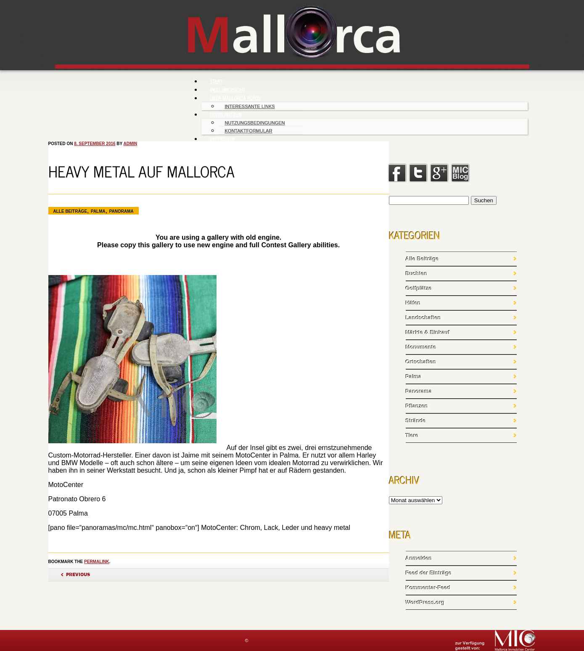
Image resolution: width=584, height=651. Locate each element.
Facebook (397, 172)
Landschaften (423, 318)
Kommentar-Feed (428, 588)
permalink (96, 561)
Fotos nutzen (225, 114)
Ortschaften (421, 362)
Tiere (412, 435)
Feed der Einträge (429, 573)
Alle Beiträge (70, 211)
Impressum (222, 139)
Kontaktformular (248, 130)
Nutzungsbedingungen (255, 122)
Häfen (413, 303)
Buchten (417, 273)
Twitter (418, 172)
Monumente (421, 347)
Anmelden (419, 558)
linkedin (460, 172)
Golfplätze (419, 288)
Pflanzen (417, 406)
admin (130, 143)
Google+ (439, 172)
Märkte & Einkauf (428, 332)
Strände (416, 421)
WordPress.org (425, 602)
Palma (98, 211)
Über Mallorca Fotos (235, 98)
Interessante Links (250, 106)
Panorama (121, 211)
